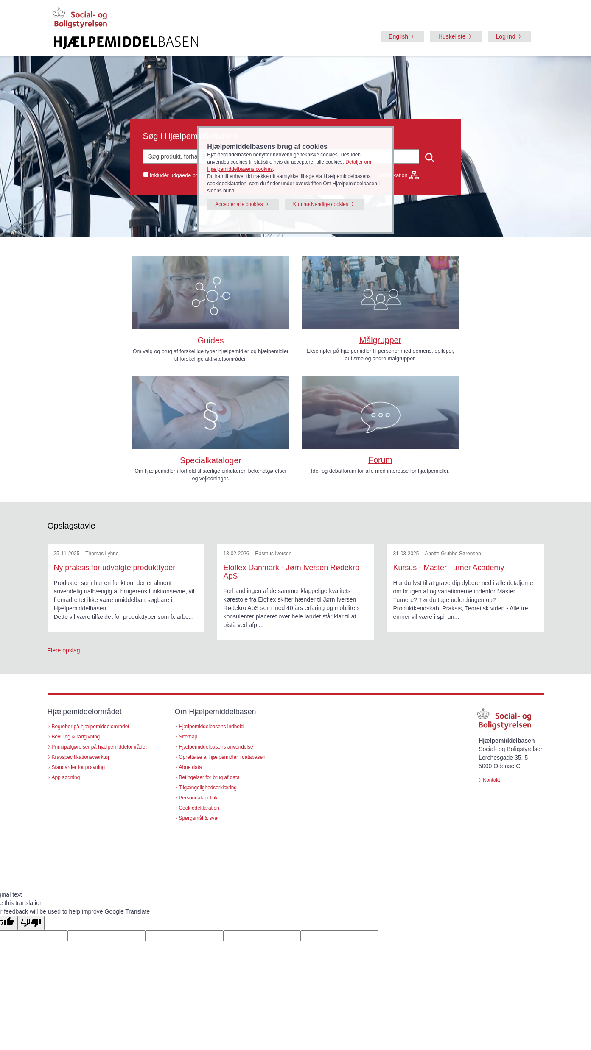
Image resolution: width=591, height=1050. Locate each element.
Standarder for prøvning (78, 767)
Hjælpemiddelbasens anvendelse (216, 747)
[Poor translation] (31, 923)
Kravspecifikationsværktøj (80, 757)
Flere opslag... (66, 650)
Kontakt (491, 780)
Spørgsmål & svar (199, 818)
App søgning (66, 777)
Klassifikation (397, 175)
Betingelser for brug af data (209, 777)
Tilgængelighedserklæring (208, 788)
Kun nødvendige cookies (320, 204)
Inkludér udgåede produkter (182, 175)
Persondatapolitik (198, 798)
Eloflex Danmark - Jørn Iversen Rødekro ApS (291, 571)
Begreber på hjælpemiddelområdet (90, 727)
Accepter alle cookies (239, 204)
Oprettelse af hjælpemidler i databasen (222, 757)
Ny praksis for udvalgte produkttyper (115, 567)
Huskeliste (452, 36)
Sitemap (188, 737)
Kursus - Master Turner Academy (448, 567)
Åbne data (190, 767)
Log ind (505, 36)
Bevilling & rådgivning (76, 737)
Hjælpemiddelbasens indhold (211, 727)
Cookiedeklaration (199, 808)
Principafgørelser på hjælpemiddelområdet (99, 747)
